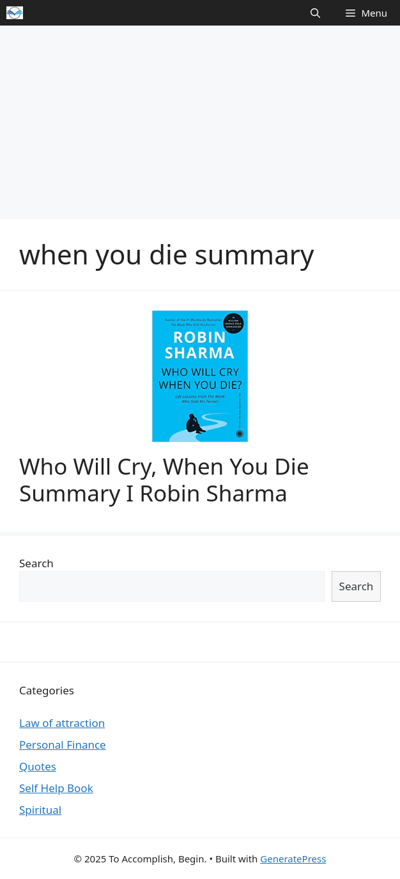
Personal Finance (62, 744)
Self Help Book (56, 788)
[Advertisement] (200, 121)
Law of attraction (62, 722)
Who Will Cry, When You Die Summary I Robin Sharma (164, 479)
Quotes (37, 766)
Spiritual (40, 809)
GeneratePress (293, 858)
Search (36, 563)
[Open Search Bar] (315, 13)
